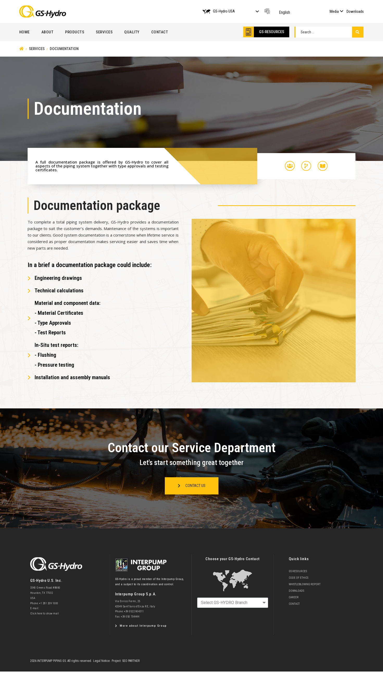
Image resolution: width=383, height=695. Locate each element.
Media (334, 11)
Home (24, 32)
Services (104, 32)
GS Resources (298, 571)
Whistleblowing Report (305, 584)
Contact (159, 32)
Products (74, 32)
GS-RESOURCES (271, 31)
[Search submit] (357, 32)
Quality (132, 32)
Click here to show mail (44, 613)
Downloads (355, 11)
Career (294, 597)
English (284, 12)
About (47, 32)
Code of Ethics (298, 577)
